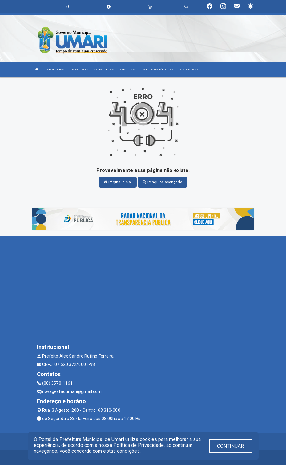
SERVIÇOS (127, 69)
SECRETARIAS (103, 69)
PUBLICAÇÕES (188, 69)
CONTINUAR (230, 446)
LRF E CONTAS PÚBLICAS (157, 69)
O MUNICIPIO (79, 69)
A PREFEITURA (54, 69)
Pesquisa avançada (162, 182)
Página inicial (118, 182)
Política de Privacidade (138, 445)
